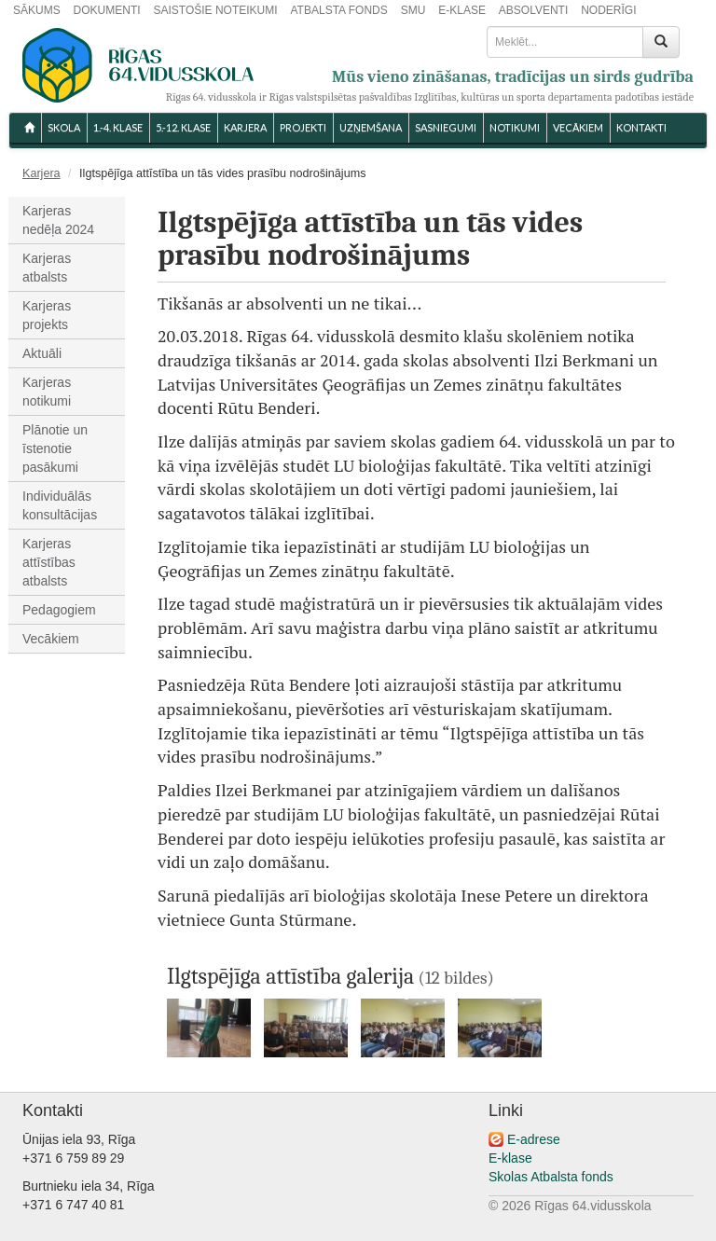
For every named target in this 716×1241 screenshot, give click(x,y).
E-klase (510, 1158)
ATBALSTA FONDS (339, 10)
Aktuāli (42, 353)
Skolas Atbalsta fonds (551, 1176)
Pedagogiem (59, 609)
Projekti (303, 127)
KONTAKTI (641, 127)
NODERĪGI (608, 10)
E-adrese (533, 1139)
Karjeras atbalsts (46, 267)
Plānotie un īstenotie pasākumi (55, 448)
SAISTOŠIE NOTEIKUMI (215, 10)
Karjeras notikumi (46, 391)
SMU (413, 10)
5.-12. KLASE (183, 127)
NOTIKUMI (514, 127)
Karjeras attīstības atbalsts (49, 562)
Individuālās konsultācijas (59, 505)
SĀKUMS (37, 10)
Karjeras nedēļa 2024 (58, 220)
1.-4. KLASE (118, 127)
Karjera (245, 127)
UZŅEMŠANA (370, 127)
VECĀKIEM (578, 127)
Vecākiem (50, 638)
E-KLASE (462, 10)
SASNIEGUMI (445, 127)
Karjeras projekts (46, 315)
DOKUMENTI (107, 10)
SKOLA (64, 127)
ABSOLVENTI (533, 10)
